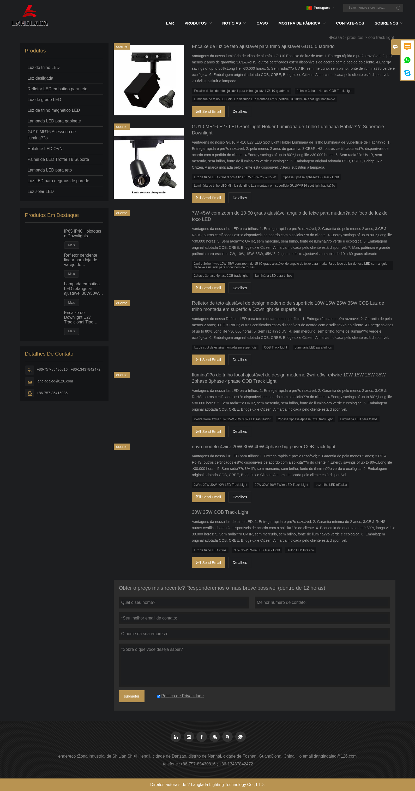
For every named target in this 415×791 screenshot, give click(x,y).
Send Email (208, 111)
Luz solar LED (41, 191)
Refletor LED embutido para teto (57, 89)
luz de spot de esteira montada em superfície (225, 347)
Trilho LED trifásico (300, 550)
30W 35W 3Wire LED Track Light (257, 550)
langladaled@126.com (55, 381)
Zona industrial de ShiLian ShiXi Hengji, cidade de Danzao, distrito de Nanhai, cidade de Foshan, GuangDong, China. (187, 756)
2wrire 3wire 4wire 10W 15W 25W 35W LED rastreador (232, 419)
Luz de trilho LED (44, 67)
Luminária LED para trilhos (273, 276)
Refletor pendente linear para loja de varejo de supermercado (80, 260)
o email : (307, 756)
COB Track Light (275, 347)
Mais (71, 245)
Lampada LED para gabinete (54, 121)
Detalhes (240, 111)
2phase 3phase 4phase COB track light (305, 419)
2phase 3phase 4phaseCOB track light (221, 276)
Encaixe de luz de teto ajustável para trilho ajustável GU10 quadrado (241, 91)
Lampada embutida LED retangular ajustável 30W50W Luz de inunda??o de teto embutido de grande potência (83, 289)
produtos (355, 37)
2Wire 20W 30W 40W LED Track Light (220, 485)
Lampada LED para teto (50, 170)
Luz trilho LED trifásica (331, 485)
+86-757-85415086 (52, 393)
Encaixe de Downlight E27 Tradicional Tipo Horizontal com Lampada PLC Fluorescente (78, 317)
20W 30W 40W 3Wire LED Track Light (281, 485)
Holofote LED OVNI (46, 148)
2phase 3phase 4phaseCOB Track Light (324, 91)
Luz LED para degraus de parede (58, 181)
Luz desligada (40, 78)
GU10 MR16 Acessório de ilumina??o (52, 134)
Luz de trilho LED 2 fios (210, 550)
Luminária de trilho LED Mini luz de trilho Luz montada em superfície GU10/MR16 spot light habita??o (264, 99)
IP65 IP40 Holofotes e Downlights (82, 233)
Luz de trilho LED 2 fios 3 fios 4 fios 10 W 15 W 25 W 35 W (235, 177)
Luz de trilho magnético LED (54, 110)
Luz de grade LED (44, 99)
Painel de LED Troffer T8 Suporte (58, 159)
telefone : (171, 764)
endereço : (68, 756)
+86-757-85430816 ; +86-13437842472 (68, 369)
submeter (131, 696)
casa (337, 37)
